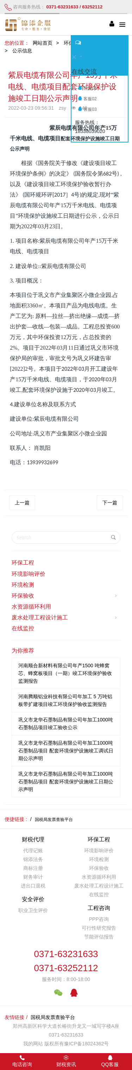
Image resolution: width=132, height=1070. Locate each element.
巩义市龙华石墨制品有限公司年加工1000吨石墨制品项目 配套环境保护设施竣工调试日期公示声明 (65, 750)
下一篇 (109, 502)
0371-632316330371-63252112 (66, 961)
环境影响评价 (28, 574)
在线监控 (23, 628)
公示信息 (22, 50)
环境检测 (23, 585)
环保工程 (23, 563)
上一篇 (22, 502)
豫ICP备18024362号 (86, 1043)
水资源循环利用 (31, 607)
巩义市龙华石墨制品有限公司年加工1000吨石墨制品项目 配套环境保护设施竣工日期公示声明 (65, 781)
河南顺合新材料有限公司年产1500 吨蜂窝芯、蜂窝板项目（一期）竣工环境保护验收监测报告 (65, 673)
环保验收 (65, 596)
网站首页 (42, 43)
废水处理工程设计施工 (65, 618)
